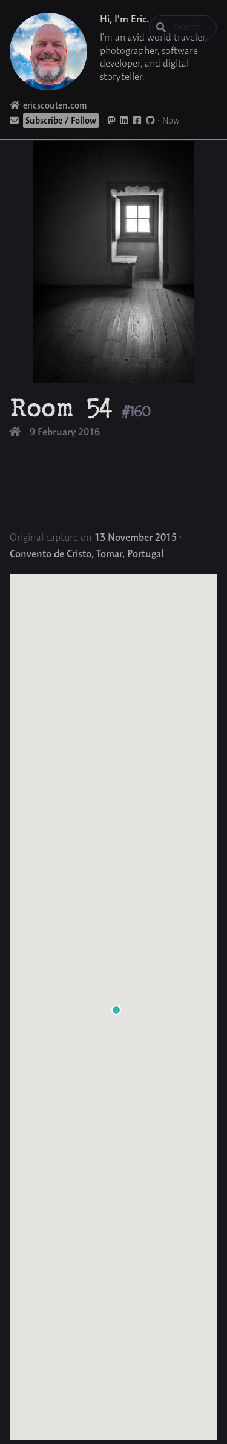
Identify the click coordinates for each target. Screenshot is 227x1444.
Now (171, 120)
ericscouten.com (48, 105)
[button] (116, 1010)
